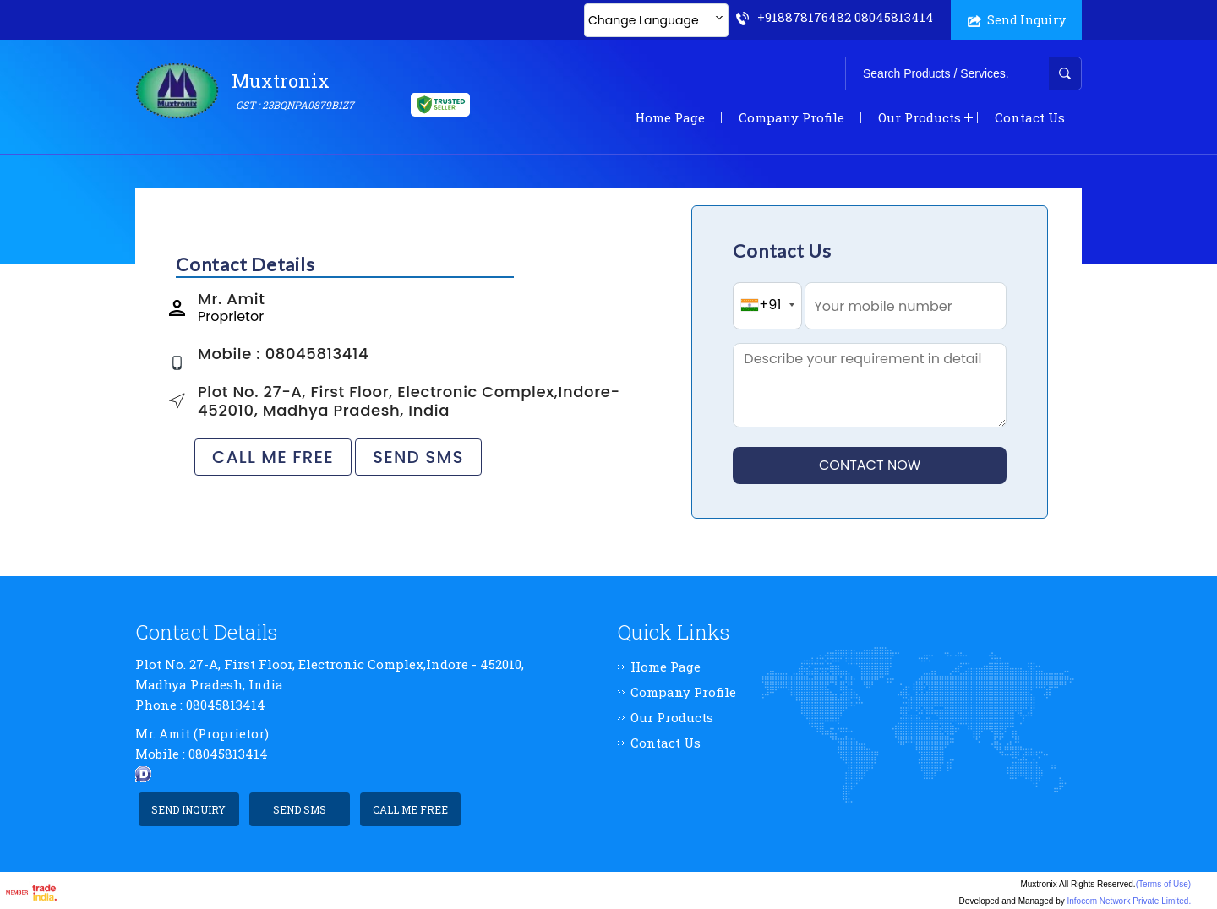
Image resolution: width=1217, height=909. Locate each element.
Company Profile (791, 117)
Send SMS (418, 457)
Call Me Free (273, 457)
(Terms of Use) (1164, 884)
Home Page (670, 117)
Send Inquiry (1017, 20)
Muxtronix (295, 91)
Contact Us (1030, 117)
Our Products (919, 117)
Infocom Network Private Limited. (1129, 901)
